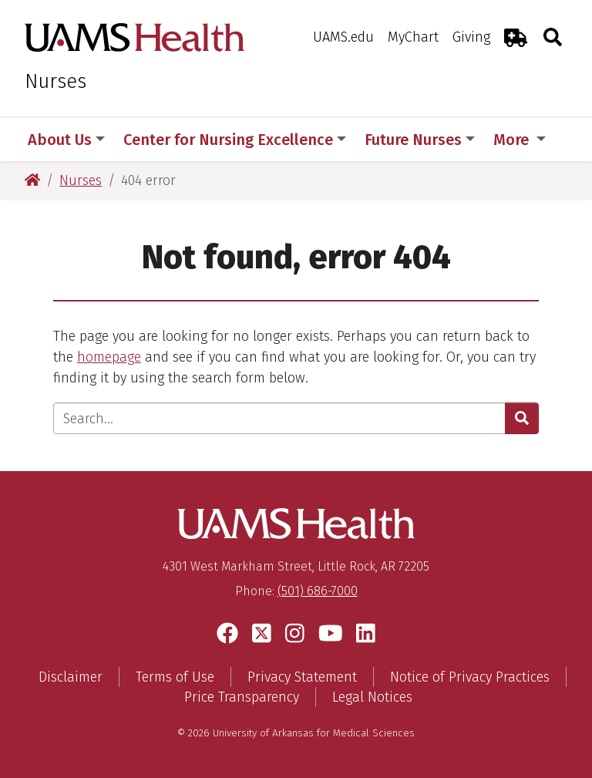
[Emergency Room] (515, 37)
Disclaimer (71, 677)
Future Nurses (420, 139)
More (519, 139)
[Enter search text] (279, 418)
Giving (471, 37)
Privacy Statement (302, 677)
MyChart (413, 37)
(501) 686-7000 (318, 591)
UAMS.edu (343, 37)
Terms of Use (175, 677)
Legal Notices (372, 697)
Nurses (55, 81)
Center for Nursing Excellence (234, 139)
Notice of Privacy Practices (470, 677)
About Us (66, 139)
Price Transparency (241, 697)
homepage (109, 357)
